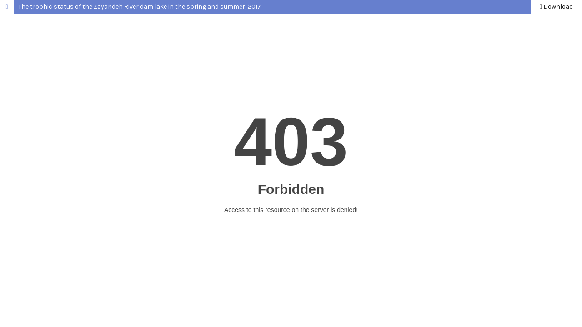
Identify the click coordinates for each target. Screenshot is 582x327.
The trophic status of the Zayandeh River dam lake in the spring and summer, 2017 (139, 6)
